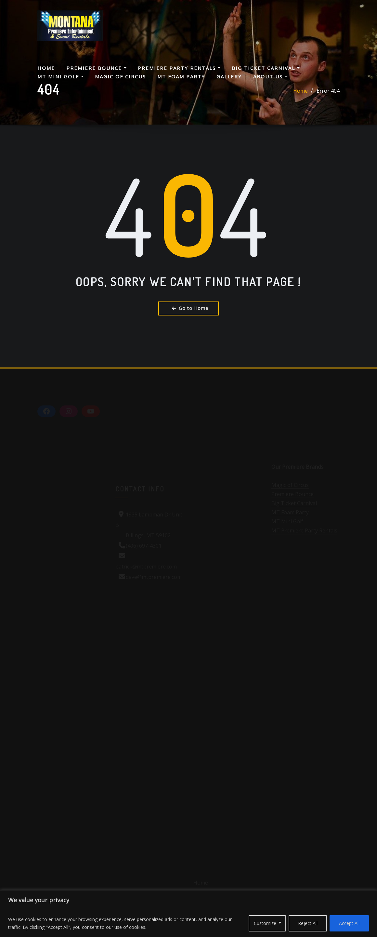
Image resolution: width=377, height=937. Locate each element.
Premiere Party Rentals (179, 68)
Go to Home (188, 308)
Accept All (349, 923)
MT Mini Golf (60, 76)
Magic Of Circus (120, 76)
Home (46, 68)
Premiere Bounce (96, 68)
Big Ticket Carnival (266, 68)
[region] (188, 913)
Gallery (229, 76)
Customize (265, 923)
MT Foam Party (181, 76)
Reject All (308, 923)
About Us (270, 76)
